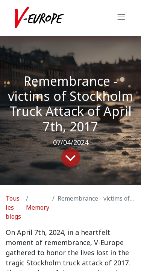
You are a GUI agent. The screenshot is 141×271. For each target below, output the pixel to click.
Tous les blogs (13, 208)
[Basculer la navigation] (121, 18)
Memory (37, 208)
